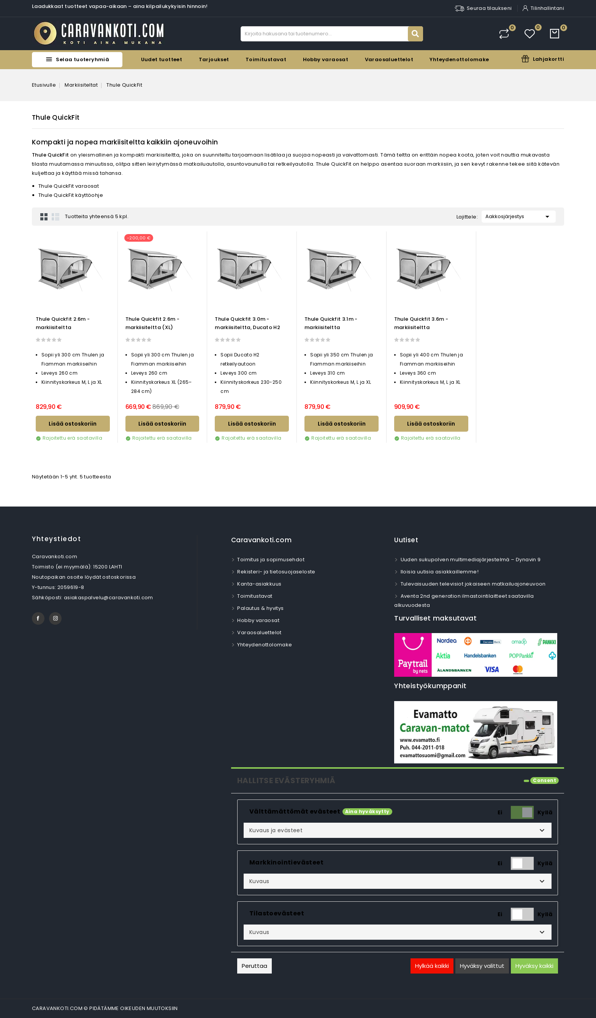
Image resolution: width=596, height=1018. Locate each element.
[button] (398, 830)
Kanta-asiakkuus (258, 583)
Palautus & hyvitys (260, 608)
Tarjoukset (214, 59)
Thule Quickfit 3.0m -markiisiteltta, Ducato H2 (247, 323)
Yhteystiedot (56, 538)
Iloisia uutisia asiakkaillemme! (439, 571)
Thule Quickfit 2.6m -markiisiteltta (63, 323)
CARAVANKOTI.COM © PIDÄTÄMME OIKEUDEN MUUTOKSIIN (105, 1008)
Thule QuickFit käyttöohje (70, 195)
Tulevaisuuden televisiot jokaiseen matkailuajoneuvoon (472, 583)
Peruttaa (254, 966)
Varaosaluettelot (389, 59)
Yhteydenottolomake (459, 59)
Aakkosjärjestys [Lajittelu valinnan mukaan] (518, 216)
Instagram (55, 618)
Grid (44, 216)
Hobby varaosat (326, 59)
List (55, 216)
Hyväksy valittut (482, 966)
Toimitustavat (266, 59)
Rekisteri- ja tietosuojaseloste (275, 571)
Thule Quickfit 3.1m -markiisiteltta (330, 323)
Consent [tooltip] (544, 780)
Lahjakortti (548, 59)
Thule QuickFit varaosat (68, 186)
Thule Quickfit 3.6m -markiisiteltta (421, 323)
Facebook (38, 618)
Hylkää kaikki (432, 966)
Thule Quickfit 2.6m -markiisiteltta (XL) (152, 323)
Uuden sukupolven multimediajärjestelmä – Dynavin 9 (470, 559)
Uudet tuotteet (161, 59)
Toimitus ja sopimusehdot (270, 559)
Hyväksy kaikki (534, 966)
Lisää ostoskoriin (73, 423)
